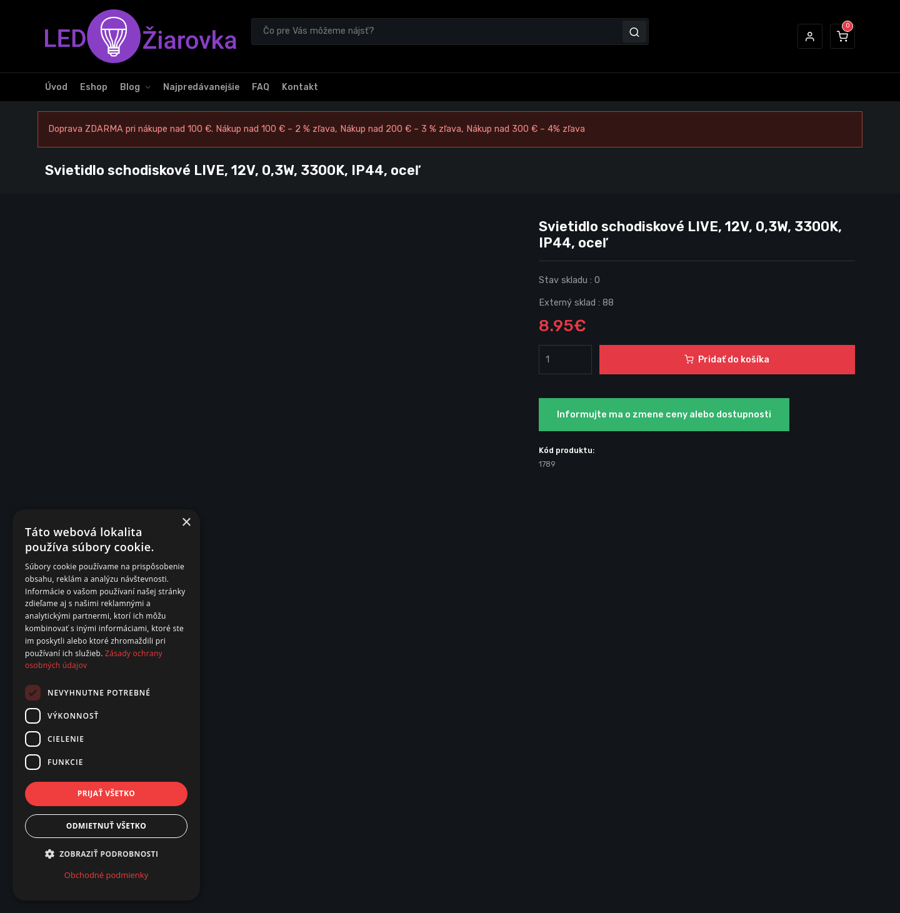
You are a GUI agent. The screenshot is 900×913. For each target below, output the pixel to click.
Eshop (94, 87)
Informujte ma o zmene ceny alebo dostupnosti (664, 414)
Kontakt (300, 87)
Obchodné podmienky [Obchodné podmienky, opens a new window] (106, 875)
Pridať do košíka (726, 359)
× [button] (186, 522)
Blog (130, 87)
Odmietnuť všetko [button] (106, 826)
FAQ (260, 87)
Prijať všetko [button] (107, 793)
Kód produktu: (567, 450)
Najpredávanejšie (201, 87)
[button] (810, 36)
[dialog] (106, 705)
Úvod (56, 87)
